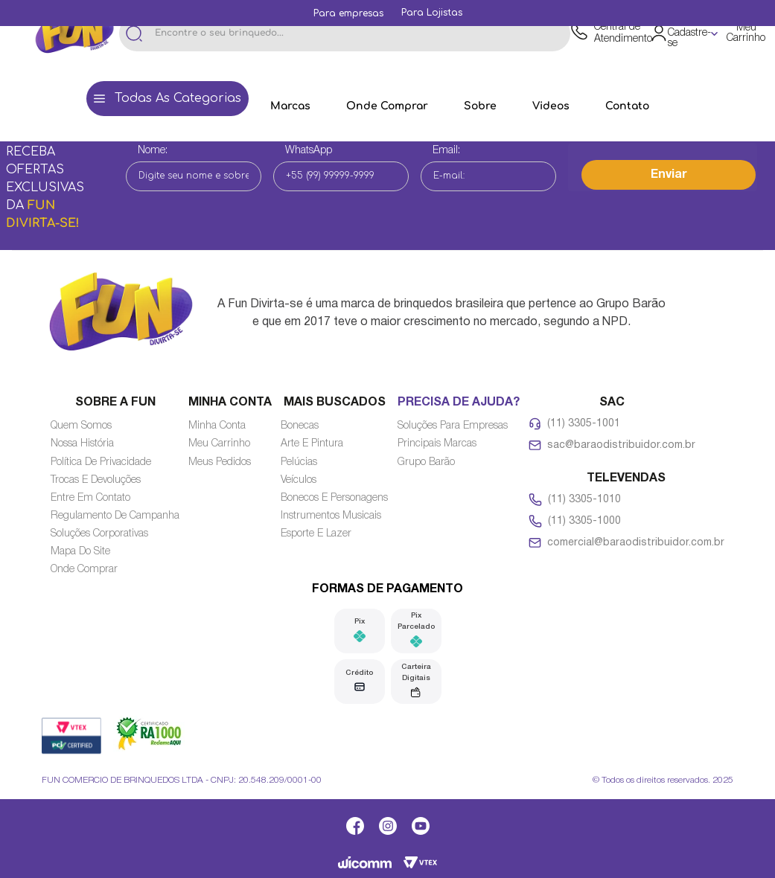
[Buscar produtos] (134, 33)
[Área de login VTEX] (685, 33)
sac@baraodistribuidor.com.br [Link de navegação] (621, 445)
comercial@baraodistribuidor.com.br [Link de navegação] (635, 543)
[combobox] (344, 33)
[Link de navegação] (348, 13)
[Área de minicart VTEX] (743, 33)
